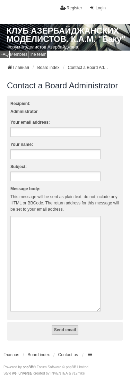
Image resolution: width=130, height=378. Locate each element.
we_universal (22, 365)
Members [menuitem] (18, 54)
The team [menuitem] (37, 54)
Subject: (18, 166)
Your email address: (30, 122)
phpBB (28, 359)
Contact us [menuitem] (68, 346)
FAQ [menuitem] (4, 54)
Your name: (21, 144)
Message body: (25, 188)
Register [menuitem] (71, 7)
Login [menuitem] (97, 7)
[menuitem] (9, 371)
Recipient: (20, 103)
